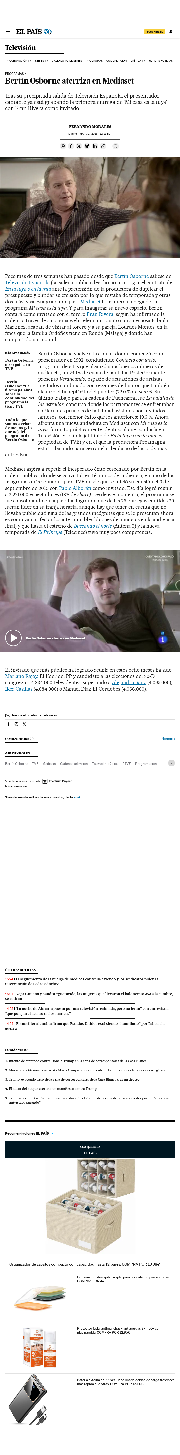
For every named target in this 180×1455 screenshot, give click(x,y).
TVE (35, 764)
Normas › (168, 739)
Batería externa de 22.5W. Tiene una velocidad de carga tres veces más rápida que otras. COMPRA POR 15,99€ (125, 1382)
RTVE (126, 764)
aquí (77, 797)
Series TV (41, 60)
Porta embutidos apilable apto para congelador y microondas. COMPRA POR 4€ (123, 1279)
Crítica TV (138, 60)
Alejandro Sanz (129, 682)
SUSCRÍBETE (155, 31)
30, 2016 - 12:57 (96, 133)
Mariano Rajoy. (22, 676)
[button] (90, 601)
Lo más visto (16, 1050)
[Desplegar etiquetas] (171, 763)
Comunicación (116, 60)
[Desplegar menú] (9, 32)
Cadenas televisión (74, 764)
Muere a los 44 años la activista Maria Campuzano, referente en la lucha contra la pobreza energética (87, 1070)
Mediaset (91, 302)
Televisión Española (27, 282)
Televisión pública (105, 764)
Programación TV (18, 60)
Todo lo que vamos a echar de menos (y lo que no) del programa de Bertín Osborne (19, 430)
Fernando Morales (90, 126)
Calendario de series (67, 60)
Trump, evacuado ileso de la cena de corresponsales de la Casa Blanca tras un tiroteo (74, 1079)
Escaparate (90, 1149)
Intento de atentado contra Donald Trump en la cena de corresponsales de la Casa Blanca (78, 1061)
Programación (146, 764)
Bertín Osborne (131, 276)
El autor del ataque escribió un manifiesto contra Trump (53, 1089)
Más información (17, 786)
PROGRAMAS (14, 74)
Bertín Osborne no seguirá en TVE (19, 365)
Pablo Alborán (75, 488)
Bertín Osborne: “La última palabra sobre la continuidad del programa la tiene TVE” (19, 394)
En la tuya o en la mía (28, 289)
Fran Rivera (100, 314)
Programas (94, 60)
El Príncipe (50, 532)
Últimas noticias (161, 60)
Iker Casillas (18, 689)
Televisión (20, 48)
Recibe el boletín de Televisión (34, 715)
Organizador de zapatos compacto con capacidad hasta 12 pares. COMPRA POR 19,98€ (84, 1264)
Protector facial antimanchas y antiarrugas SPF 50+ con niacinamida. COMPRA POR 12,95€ (119, 1330)
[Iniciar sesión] (171, 32)
